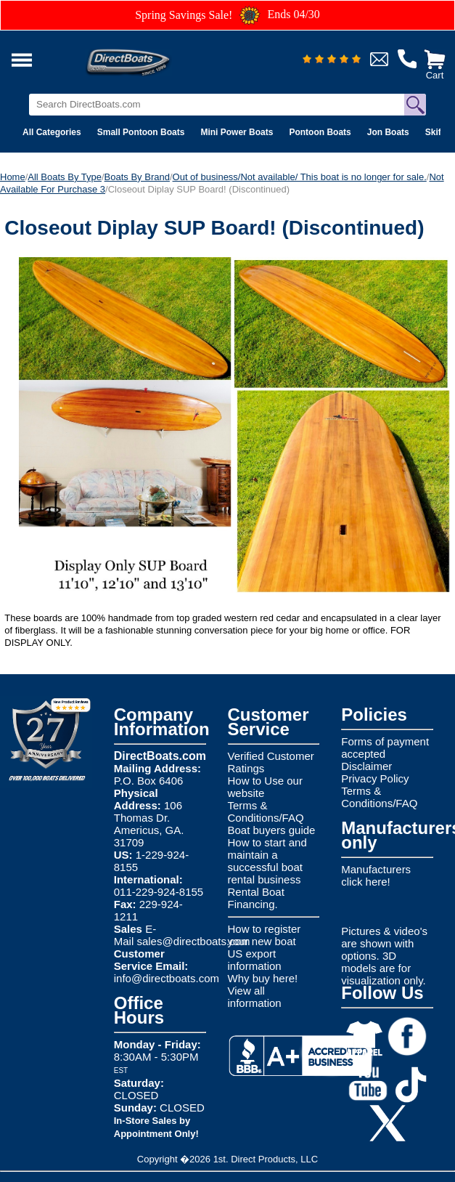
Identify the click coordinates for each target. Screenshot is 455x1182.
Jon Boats (388, 132)
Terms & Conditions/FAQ (266, 811)
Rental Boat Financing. (256, 898)
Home (12, 176)
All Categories (51, 132)
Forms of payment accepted (385, 747)
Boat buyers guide (272, 830)
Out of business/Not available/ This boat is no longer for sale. (300, 176)
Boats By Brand (137, 176)
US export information (255, 959)
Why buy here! (263, 978)
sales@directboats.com (193, 941)
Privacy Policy (375, 778)
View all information (255, 996)
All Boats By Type (65, 176)
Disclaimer (366, 766)
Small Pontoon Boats (141, 132)
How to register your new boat (264, 935)
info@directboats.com (166, 978)
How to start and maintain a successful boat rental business (267, 861)
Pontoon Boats (320, 132)
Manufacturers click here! (376, 875)
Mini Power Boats (236, 132)
